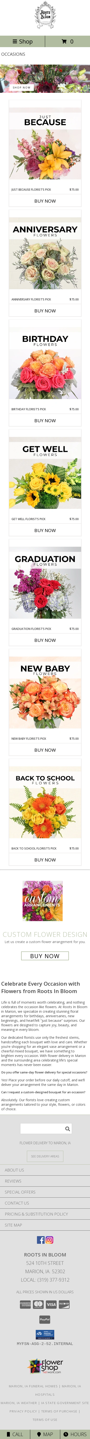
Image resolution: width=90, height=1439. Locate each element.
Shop (22, 41)
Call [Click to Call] (15, 1434)
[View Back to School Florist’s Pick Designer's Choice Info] (45, 802)
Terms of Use (45, 1419)
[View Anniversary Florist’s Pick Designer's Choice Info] (45, 253)
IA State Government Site (65, 1403)
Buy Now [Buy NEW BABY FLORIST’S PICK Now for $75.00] (45, 750)
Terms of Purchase (59, 1411)
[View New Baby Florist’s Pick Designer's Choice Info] (45, 692)
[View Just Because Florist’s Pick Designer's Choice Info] (45, 143)
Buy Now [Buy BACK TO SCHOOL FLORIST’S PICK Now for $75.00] (45, 860)
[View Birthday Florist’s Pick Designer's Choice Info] (45, 363)
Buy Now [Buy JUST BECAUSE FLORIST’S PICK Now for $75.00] (45, 201)
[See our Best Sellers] (45, 79)
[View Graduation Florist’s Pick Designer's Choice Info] (45, 583)
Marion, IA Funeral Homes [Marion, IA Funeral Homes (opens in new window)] (33, 1386)
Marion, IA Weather (19, 1403)
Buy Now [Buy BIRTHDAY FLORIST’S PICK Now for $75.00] (45, 420)
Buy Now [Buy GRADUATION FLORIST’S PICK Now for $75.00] (45, 640)
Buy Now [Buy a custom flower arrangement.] (45, 956)
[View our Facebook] (41, 1242)
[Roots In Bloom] (45, 28)
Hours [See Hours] (75, 1434)
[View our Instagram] (49, 1242)
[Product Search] (46, 1128)
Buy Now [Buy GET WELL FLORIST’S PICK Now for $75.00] (45, 530)
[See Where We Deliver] (45, 1156)
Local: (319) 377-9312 (45, 1280)
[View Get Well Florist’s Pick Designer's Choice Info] (45, 473)
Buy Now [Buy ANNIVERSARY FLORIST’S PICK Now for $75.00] (45, 311)
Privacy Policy (23, 1411)
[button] (45, 1334)
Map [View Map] (45, 1434)
